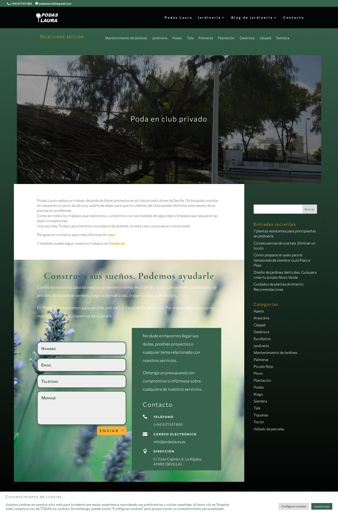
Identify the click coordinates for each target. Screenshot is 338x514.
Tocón (259, 422)
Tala (190, 38)
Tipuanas (261, 415)
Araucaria (261, 318)
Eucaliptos (262, 338)
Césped (265, 38)
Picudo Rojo (263, 366)
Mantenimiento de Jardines (126, 38)
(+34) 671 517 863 (21, 3)
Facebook (117, 243)
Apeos (259, 311)
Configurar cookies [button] (293, 506)
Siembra (282, 38)
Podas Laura (178, 17)
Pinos (258, 373)
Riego (258, 394)
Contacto (293, 17)
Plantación (226, 38)
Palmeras (206, 38)
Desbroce (247, 38)
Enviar (109, 430)
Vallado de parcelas (269, 429)
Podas (177, 38)
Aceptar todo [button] (322, 506)
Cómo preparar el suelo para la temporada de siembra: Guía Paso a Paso (282, 260)
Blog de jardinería (252, 17)
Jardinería (209, 17)
